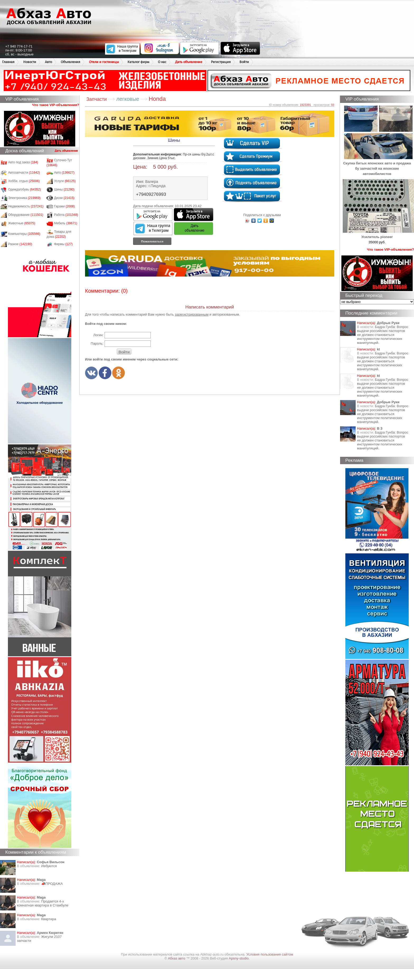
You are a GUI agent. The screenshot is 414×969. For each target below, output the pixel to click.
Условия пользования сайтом (269, 954)
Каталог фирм (138, 62)
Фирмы (63, 244)
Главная (8, 62)
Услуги (65, 181)
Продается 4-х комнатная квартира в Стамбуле (42, 903)
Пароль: (97, 343)
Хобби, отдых (24, 181)
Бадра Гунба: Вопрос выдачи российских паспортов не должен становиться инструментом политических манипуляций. (382, 335)
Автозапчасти (24, 172)
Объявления (70, 62)
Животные (21, 223)
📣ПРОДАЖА (52, 884)
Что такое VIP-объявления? (55, 105)
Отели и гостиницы (104, 62)
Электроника (24, 198)
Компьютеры (24, 234)
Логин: (98, 335)
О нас (162, 62)
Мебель (65, 223)
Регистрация (221, 62)
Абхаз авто (177, 958)
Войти (244, 62)
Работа (66, 215)
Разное (20, 244)
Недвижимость (26, 206)
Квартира (48, 919)
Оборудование (25, 215)
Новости (29, 62)
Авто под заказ (23, 162)
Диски (64, 198)
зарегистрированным (192, 314)
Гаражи (64, 206)
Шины (64, 189)
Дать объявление (188, 62)
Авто (48, 62)
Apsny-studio (238, 958)
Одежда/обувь (24, 189)
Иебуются (49, 866)
